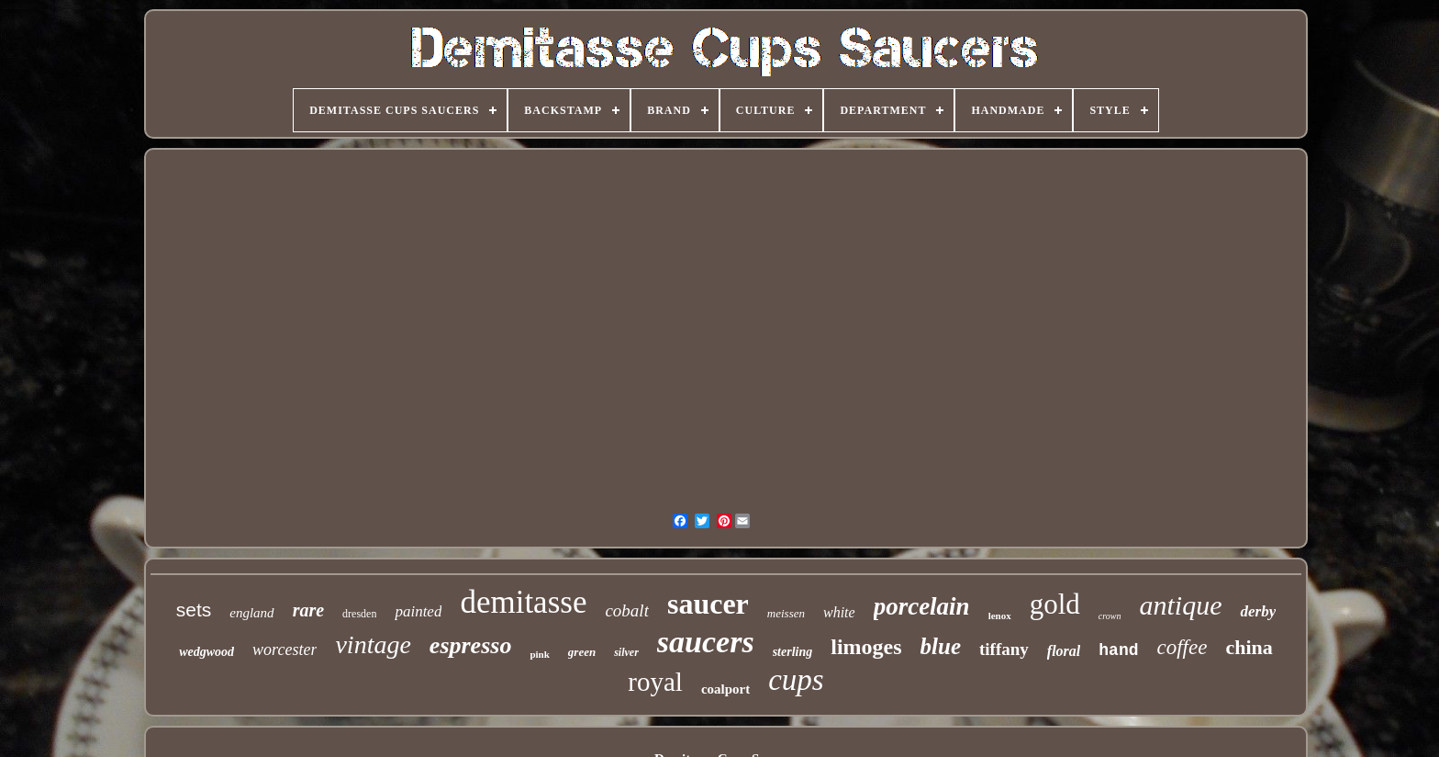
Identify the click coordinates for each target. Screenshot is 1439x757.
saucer (708, 603)
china (1248, 647)
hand (1118, 650)
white (839, 612)
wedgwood (206, 652)
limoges (866, 647)
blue (940, 646)
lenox (999, 615)
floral (1063, 651)
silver (626, 652)
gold (1055, 604)
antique (1180, 605)
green (582, 652)
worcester (284, 649)
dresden (359, 613)
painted (418, 611)
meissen (786, 613)
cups (796, 679)
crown (1110, 616)
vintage (372, 644)
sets (194, 609)
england (251, 612)
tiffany (1004, 649)
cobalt (627, 610)
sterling (793, 652)
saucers (705, 642)
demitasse (523, 602)
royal (655, 681)
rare (308, 610)
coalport (725, 689)
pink (539, 654)
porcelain (922, 606)
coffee (1182, 647)
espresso (470, 645)
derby (1258, 611)
